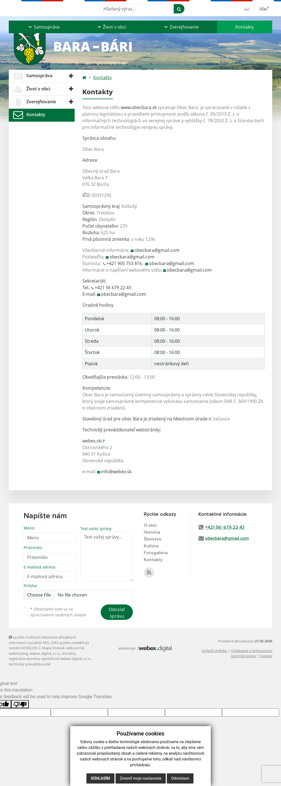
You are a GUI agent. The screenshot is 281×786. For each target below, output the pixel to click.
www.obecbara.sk (139, 107)
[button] (43, 27)
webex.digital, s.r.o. (45, 653)
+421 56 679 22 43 (113, 288)
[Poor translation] (20, 704)
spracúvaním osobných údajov (58, 614)
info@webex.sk (116, 472)
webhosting (18, 653)
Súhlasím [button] (100, 778)
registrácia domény (24, 658)
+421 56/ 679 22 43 (225, 527)
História (152, 532)
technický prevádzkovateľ (29, 664)
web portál (75, 647)
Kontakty (244, 27)
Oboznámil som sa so (58, 611)
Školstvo (153, 539)
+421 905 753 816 (124, 263)
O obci (150, 525)
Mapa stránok (53, 647)
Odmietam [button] (180, 778)
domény (68, 653)
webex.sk (91, 441)
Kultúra (151, 546)
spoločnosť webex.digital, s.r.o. (66, 658)
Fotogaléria (156, 553)
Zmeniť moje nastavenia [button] (140, 778)
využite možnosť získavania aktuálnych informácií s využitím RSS (42, 640)
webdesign (127, 648)
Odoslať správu (117, 612)
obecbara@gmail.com (156, 250)
